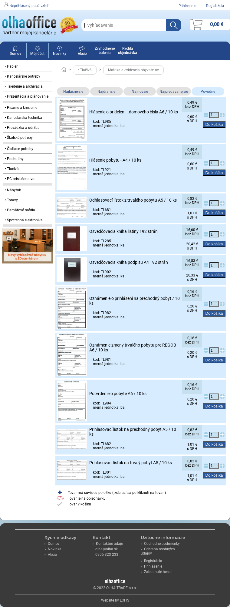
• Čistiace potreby (19, 149)
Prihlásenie (187, 6)
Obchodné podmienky (160, 544)
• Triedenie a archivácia (23, 86)
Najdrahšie (106, 91)
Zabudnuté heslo (156, 572)
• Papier (11, 66)
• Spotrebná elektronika (23, 220)
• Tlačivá (12, 169)
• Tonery (11, 200)
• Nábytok (13, 190)
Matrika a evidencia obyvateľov (133, 70)
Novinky (59, 51)
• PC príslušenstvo (19, 179)
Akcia (50, 554)
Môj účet (37, 51)
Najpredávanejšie (173, 91)
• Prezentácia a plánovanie (26, 96)
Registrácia (215, 6)
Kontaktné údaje (108, 544)
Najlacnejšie (73, 91)
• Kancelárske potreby (22, 76)
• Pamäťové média (20, 210)
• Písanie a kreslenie (21, 108)
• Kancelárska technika (23, 118)
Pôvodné (208, 91)
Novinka (52, 549)
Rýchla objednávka (127, 50)
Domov (15, 51)
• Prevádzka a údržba (22, 128)
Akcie (82, 51)
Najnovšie (140, 91)
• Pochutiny (14, 159)
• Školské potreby (18, 138)
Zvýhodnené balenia (105, 50)
